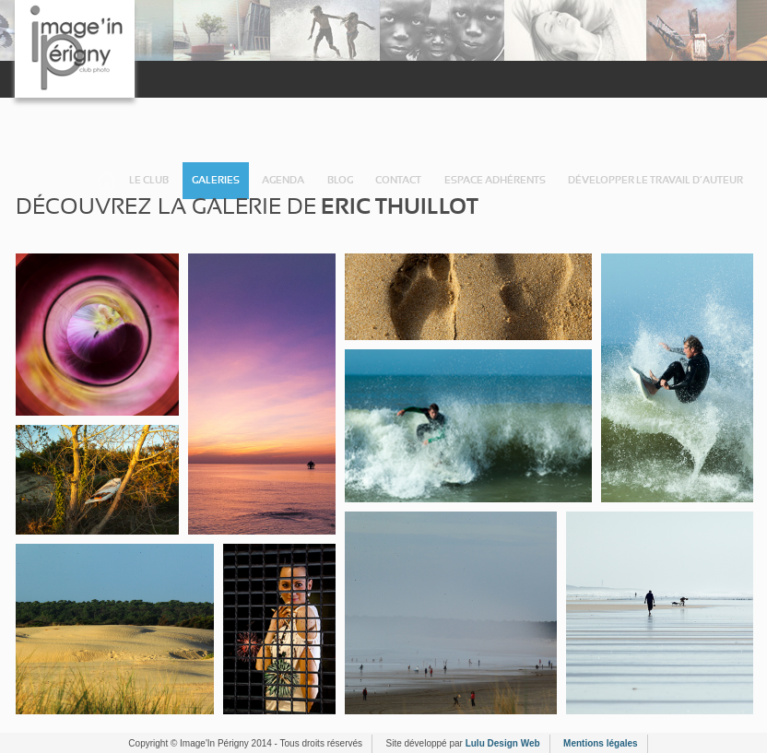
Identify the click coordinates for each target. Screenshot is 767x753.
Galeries (216, 180)
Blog (340, 180)
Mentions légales (600, 743)
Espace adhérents (495, 180)
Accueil (107, 180)
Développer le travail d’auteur (655, 180)
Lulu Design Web (503, 743)
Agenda (283, 180)
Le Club (149, 180)
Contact (398, 180)
